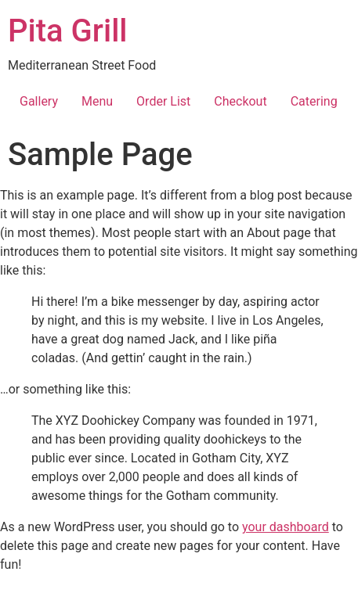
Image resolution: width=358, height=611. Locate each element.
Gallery (39, 101)
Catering (314, 101)
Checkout (240, 101)
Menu (97, 101)
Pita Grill (68, 31)
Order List (163, 101)
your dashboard (285, 526)
